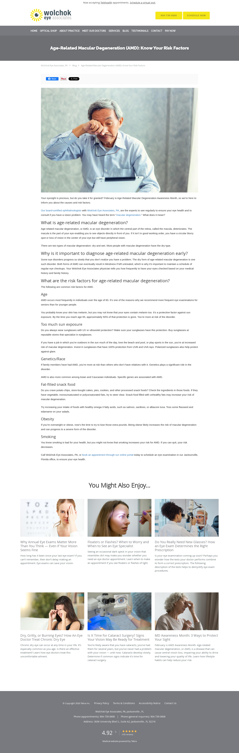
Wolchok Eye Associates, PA (54, 65)
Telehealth (106, 2)
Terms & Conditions (124, 703)
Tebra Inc (85, 703)
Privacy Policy (101, 703)
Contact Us (170, 703)
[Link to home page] (46, 15)
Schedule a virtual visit (142, 2)
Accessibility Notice (149, 703)
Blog (74, 65)
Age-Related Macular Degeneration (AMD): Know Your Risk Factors (113, 65)
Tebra (134, 741)
